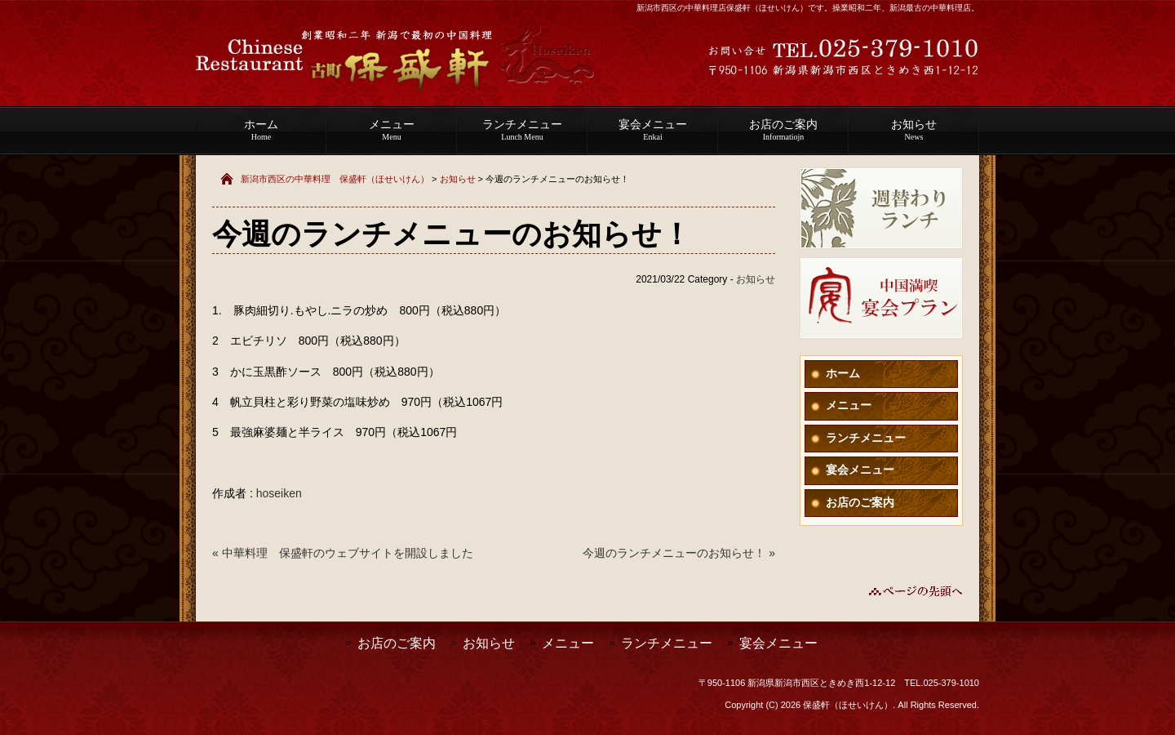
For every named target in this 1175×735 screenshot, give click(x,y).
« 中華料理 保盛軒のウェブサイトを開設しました (342, 552)
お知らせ (914, 129)
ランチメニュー (522, 129)
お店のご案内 (783, 129)
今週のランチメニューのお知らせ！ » (679, 552)
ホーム (261, 129)
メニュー (392, 129)
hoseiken (279, 493)
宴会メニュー (653, 129)
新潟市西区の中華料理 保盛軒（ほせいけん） (335, 179)
